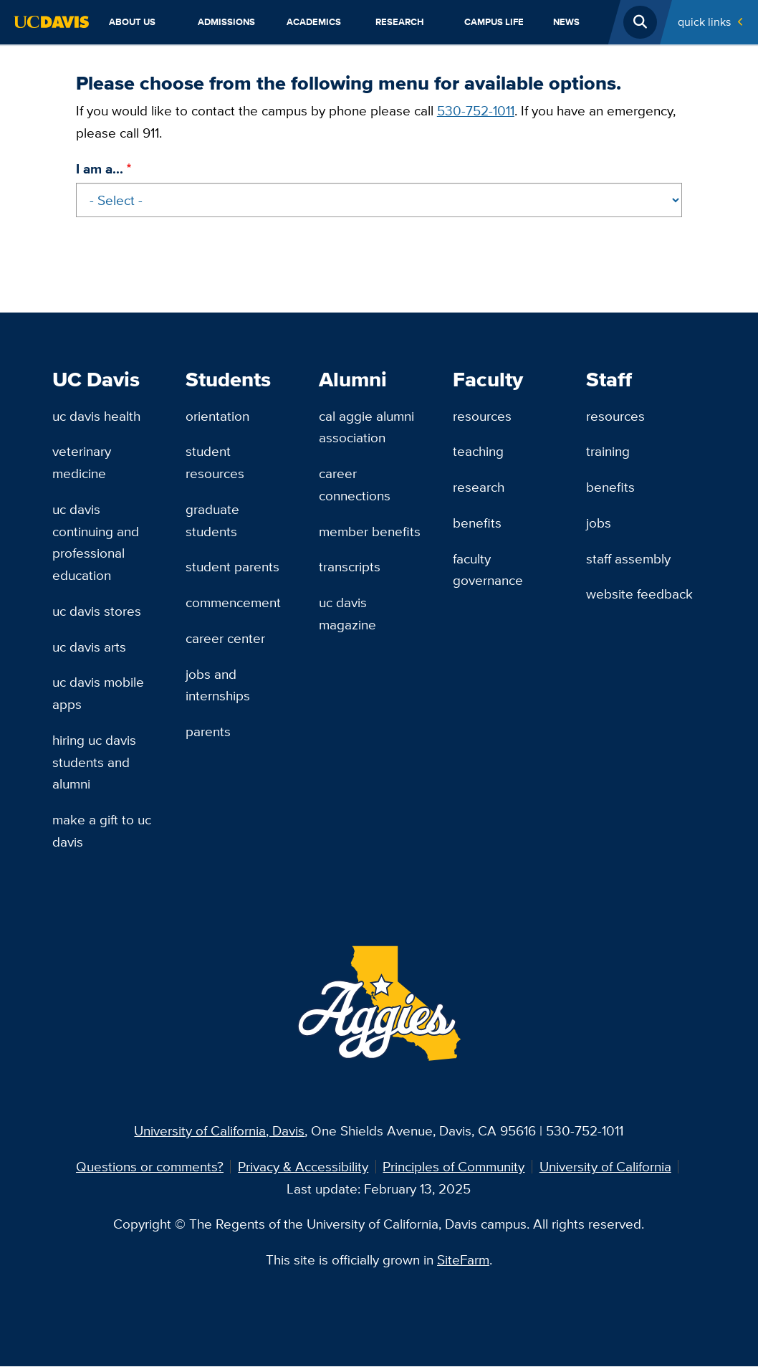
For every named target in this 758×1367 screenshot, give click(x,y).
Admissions (226, 22)
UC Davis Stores (96, 611)
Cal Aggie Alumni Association (366, 427)
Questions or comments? (150, 1166)
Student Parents (232, 566)
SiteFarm (463, 1259)
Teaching (478, 451)
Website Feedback (639, 594)
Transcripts (349, 566)
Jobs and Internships (218, 685)
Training (608, 451)
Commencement (233, 602)
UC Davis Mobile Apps (98, 693)
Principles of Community (453, 1166)
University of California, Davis (219, 1130)
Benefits (477, 523)
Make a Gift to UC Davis (101, 830)
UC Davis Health (96, 416)
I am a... (99, 168)
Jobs (598, 523)
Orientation (217, 416)
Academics (314, 22)
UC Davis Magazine (347, 613)
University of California (605, 1166)
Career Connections (354, 484)
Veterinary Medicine (81, 462)
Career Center (225, 638)
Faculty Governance (488, 569)
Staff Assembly (628, 558)
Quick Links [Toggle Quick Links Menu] (704, 22)
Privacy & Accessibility (303, 1166)
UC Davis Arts (89, 647)
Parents (208, 731)
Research (399, 22)
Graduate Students (212, 520)
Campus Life (494, 22)
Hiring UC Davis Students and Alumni (94, 762)
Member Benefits (370, 531)
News (566, 22)
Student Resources (215, 462)
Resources (482, 416)
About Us (132, 22)
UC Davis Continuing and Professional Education (95, 542)
